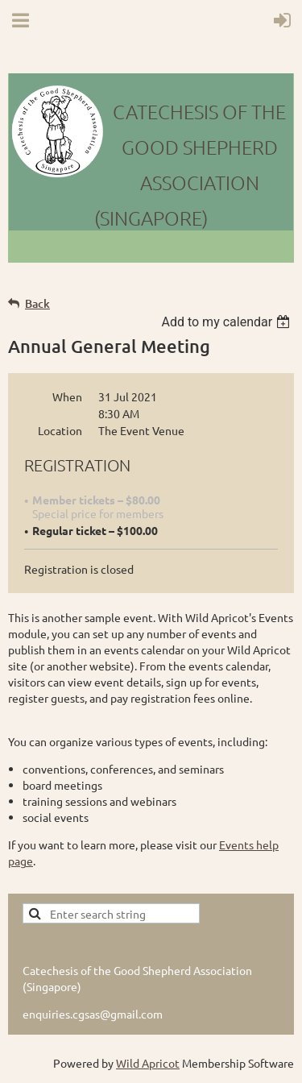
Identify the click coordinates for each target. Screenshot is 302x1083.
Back (37, 303)
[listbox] (227, 322)
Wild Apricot (148, 1063)
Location (60, 430)
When (67, 396)
